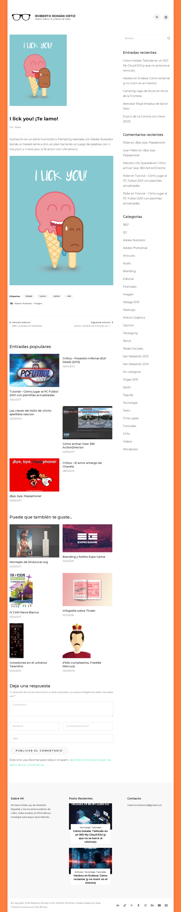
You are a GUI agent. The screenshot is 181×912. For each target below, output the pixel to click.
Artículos (129, 255)
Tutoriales (129, 426)
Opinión (128, 325)
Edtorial (128, 279)
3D (125, 232)
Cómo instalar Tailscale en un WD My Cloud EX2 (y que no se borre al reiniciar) (146, 65)
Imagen (38, 303)
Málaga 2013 (131, 302)
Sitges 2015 (130, 379)
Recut (127, 340)
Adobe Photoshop (135, 248)
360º (126, 224)
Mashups (129, 310)
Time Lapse (131, 418)
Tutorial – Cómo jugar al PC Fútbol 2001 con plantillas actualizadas (145, 180)
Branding (129, 271)
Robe (18, 127)
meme (56, 296)
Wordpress (130, 449)
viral (69, 296)
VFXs (126, 433)
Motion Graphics (134, 317)
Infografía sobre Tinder (79, 610)
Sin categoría (132, 371)
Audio (127, 263)
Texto (126, 410)
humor (42, 296)
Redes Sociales (133, 348)
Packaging (130, 333)
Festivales (130, 286)
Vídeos (127, 441)
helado (28, 296)
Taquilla (128, 395)
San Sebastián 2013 (135, 356)
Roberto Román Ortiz (55, 16)
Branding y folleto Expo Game (84, 556)
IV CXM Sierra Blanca (24, 612)
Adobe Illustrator (23, 303)
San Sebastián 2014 (136, 364)
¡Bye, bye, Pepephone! (25, 496)
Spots (127, 387)
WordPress (41, 907)
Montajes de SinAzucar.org (29, 562)
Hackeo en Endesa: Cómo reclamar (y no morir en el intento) (90, 879)
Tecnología (130, 402)
